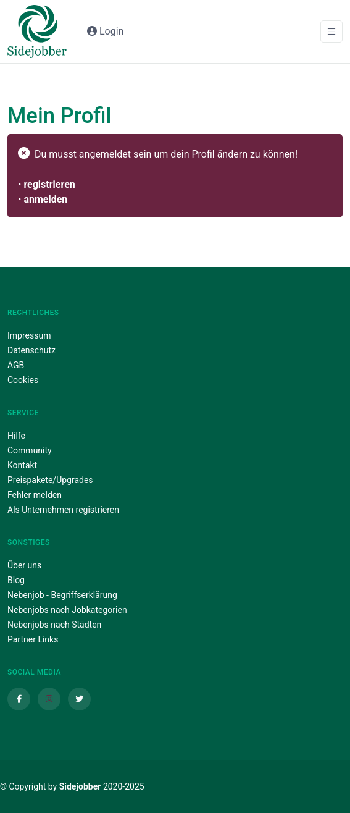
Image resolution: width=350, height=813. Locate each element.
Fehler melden (34, 495)
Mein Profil (59, 115)
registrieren (49, 184)
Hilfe (16, 435)
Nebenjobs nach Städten (54, 625)
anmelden (45, 199)
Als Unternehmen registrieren (63, 510)
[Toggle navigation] (331, 31)
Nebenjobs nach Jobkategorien (67, 610)
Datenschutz (31, 350)
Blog (16, 580)
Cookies (22, 380)
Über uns (24, 565)
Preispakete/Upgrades (50, 480)
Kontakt (22, 465)
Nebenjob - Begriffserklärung (62, 595)
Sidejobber (80, 786)
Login (105, 31)
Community (29, 450)
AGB (15, 365)
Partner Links (32, 639)
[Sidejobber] (37, 31)
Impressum (29, 335)
